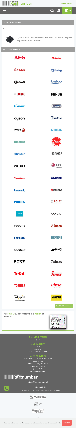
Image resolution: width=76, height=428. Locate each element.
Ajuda (38, 340)
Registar (38, 349)
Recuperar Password (38, 352)
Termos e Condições (38, 371)
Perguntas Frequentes (38, 366)
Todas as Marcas (64, 305)
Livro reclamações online (38, 364)
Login (38, 347)
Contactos (38, 361)
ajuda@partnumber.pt (38, 382)
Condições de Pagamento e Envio (38, 359)
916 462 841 (41, 387)
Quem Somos (38, 369)
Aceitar (67, 422)
